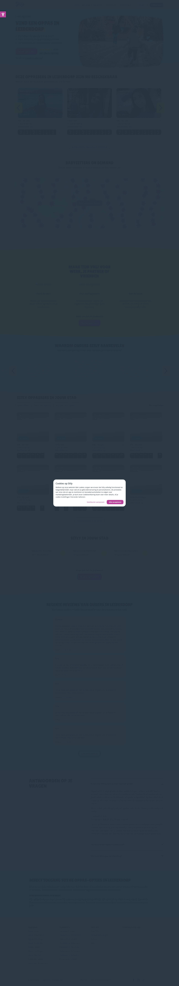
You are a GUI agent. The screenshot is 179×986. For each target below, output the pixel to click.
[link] (3, 14)
